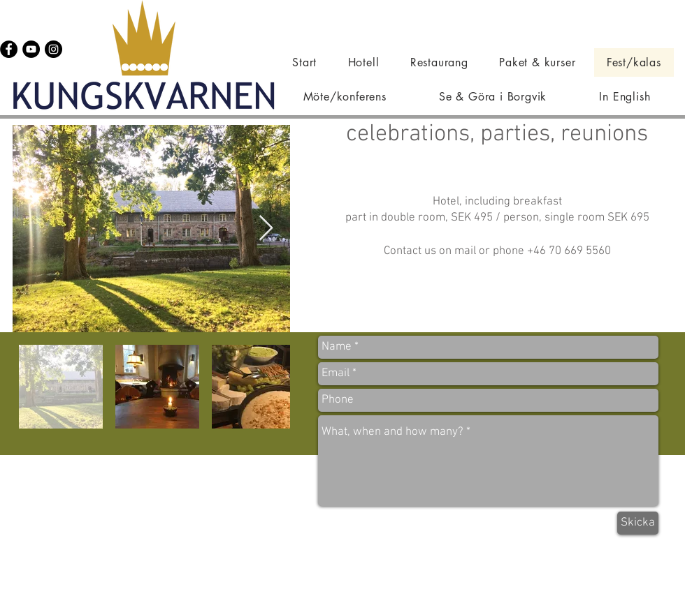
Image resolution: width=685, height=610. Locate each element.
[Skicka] (637, 523)
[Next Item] (266, 228)
